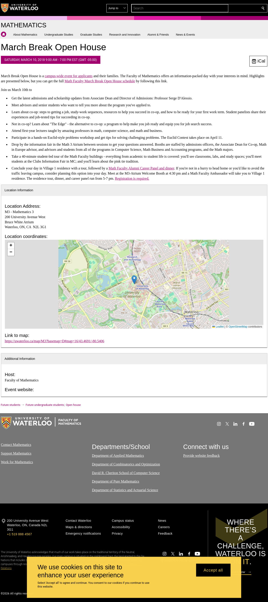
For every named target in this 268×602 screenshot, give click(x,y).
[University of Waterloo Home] (20, 8)
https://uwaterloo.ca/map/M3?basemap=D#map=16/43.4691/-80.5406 (54, 341)
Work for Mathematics (17, 462)
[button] (230, 8)
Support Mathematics (16, 453)
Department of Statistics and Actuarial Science (125, 490)
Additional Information (20, 358)
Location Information (19, 190)
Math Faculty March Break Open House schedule (99, 81)
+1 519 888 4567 (19, 534)
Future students (10, 405)
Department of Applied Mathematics (118, 455)
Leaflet (218, 326)
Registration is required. (132, 178)
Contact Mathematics (16, 445)
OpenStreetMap (238, 326)
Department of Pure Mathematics (115, 481)
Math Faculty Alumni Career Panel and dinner (141, 168)
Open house (73, 405)
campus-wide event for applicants (68, 76)
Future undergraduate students (45, 405)
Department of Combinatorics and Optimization (126, 464)
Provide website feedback (201, 455)
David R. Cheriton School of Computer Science (126, 473)
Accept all (213, 570)
